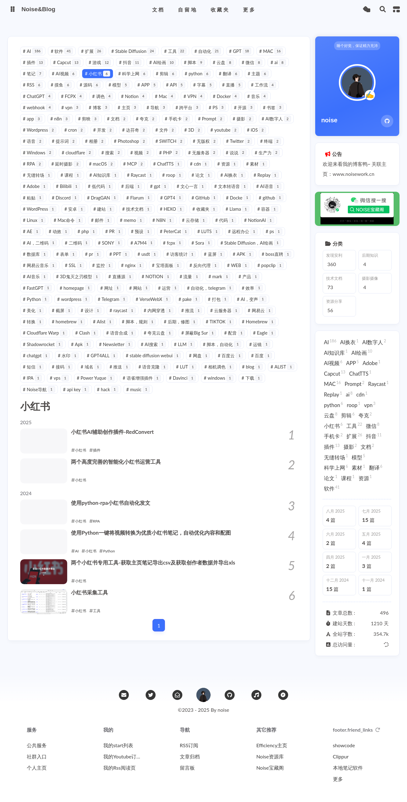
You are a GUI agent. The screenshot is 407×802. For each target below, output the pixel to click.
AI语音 (36, 205)
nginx (229, 272)
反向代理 (39, 283)
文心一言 (226, 193)
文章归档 (190, 756)
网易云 (74, 328)
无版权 (234, 148)
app (34, 125)
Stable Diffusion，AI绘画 (54, 261)
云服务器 (39, 328)
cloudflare (108, 159)
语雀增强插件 (241, 385)
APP (149, 92)
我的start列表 (118, 745)
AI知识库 (134, 182)
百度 (97, 374)
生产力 (36, 171)
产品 (93, 294)
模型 (120, 92)
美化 (101, 317)
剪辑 (167, 80)
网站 (228, 294)
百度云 (65, 374)
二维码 (141, 249)
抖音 (131, 69)
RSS (34, 92)
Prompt (212, 125)
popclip (105, 283)
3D (232, 137)
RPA (68, 171)
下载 (107, 396)
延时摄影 (100, 171)
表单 (136, 261)
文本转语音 (266, 193)
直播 (233, 92)
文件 (204, 137)
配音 (77, 351)
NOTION (260, 283)
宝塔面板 (263, 272)
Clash (166, 340)
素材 (34, 182)
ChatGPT (39, 103)
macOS (137, 171)
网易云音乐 (137, 272)
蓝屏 (34, 272)
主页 (129, 114)
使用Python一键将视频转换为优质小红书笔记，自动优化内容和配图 (157, 540)
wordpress (158, 306)
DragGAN (137, 205)
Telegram (198, 306)
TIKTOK (38, 340)
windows (74, 396)
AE (71, 238)
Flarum (174, 205)
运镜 (110, 362)
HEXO (206, 216)
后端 (166, 193)
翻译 (230, 80)
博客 (100, 114)
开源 (246, 114)
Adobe (70, 193)
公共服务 (37, 745)
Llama (271, 216)
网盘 (34, 374)
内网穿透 (226, 317)
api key (179, 396)
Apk (185, 351)
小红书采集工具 (92, 599)
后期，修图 (253, 328)
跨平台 (189, 114)
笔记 (34, 80)
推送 (212, 374)
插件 (35, 69)
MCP (169, 171)
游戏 (101, 69)
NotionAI (39, 238)
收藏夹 (239, 216)
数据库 (105, 261)
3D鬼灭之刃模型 (182, 283)
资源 (262, 171)
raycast (190, 317)
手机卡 (178, 125)
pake (274, 306)
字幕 (204, 92)
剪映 (89, 125)
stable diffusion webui (259, 362)
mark (64, 294)
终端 (34, 159)
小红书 (99, 80)
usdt (218, 261)
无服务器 (233, 159)
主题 (259, 80)
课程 (101, 182)
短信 (125, 374)
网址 (199, 294)
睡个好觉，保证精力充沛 (355, 51)
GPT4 (206, 205)
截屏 (129, 317)
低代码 (135, 193)
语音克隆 (245, 374)
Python (121, 306)
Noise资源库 (270, 756)
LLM (34, 362)
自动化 (209, 58)
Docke (272, 205)
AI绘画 (164, 69)
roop (203, 182)
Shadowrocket (147, 351)
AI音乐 (139, 283)
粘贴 (68, 205)
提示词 (92, 148)
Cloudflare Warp (124, 340)
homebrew (140, 328)
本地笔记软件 (348, 768)
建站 (137, 216)
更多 (338, 779)
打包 (34, 317)
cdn (234, 171)
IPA (131, 385)
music (240, 396)
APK (63, 272)
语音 (62, 148)
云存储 (224, 227)
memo (162, 227)
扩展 (93, 58)
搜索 (142, 159)
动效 (98, 238)
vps (158, 385)
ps (70, 249)
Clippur (341, 756)
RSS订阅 (189, 745)
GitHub (239, 205)
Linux (64, 227)
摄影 (244, 125)
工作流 (265, 92)
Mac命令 (98, 227)
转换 (105, 328)
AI (34, 58)
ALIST (102, 385)
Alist (175, 328)
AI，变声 (68, 317)
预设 (181, 238)
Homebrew (77, 340)
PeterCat (214, 238)
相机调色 (39, 385)
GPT (242, 58)
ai (279, 69)
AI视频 (65, 80)
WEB (73, 283)
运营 (257, 294)
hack (210, 396)
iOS (34, 148)
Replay (36, 193)
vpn (72, 114)
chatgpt (142, 362)
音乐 (259, 103)
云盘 (224, 69)
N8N (193, 227)
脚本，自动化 (72, 362)
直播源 (224, 283)
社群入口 (37, 756)
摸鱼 (62, 92)
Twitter (267, 148)
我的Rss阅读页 (119, 768)
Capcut (68, 69)
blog (72, 385)
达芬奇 (173, 137)
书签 (274, 114)
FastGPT (126, 294)
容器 (34, 227)
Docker (227, 103)
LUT (279, 374)
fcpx (237, 249)
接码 (154, 374)
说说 (266, 159)
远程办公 (39, 249)
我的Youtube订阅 (122, 756)
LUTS (248, 238)
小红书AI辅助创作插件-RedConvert (116, 439)
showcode (344, 745)
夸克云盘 (238, 340)
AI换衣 (263, 182)
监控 (199, 272)
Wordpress (78, 137)
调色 (104, 103)
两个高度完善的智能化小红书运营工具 (120, 469)
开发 (142, 137)
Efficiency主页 (272, 745)
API (176, 92)
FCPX (73, 103)
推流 (259, 317)
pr (163, 261)
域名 (183, 374)
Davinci (37, 396)
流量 (34, 294)
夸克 (147, 125)
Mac (166, 103)
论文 (232, 182)
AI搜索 (257, 351)
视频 (171, 159)
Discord (100, 205)
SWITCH (198, 148)
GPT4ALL (207, 362)
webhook (39, 114)
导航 (158, 114)
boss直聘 (97, 272)
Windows (68, 159)
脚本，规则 (211, 328)
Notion (135, 103)
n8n (61, 125)
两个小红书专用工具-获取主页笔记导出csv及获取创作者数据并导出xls (159, 569)
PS (218, 114)
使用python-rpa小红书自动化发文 (114, 510)
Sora (265, 249)
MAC (272, 58)
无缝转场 (68, 182)
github (36, 216)
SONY (174, 249)
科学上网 (134, 80)
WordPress (74, 216)
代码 (256, 227)
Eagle (107, 351)
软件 (63, 58)
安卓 (109, 216)
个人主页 (37, 768)
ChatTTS (202, 171)
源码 (91, 92)
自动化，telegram (47, 306)
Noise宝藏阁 (270, 768)
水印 (173, 362)
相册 (124, 148)
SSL (171, 272)
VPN (195, 103)
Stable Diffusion (135, 58)
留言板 (187, 768)
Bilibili (103, 193)
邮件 (131, 227)
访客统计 (251, 261)
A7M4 (206, 249)
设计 (158, 317)
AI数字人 (39, 137)
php (127, 238)
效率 (89, 306)
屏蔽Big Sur (41, 351)
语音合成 (200, 340)
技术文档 (171, 216)
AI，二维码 (103, 249)
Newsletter (219, 351)
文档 (118, 125)
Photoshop (159, 148)
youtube (263, 137)
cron (113, 137)
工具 (177, 58)
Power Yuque (195, 385)
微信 (253, 69)
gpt (194, 193)
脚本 (195, 69)
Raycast (170, 182)
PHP (199, 159)
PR (153, 238)
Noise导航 (142, 396)
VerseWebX (238, 306)
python (199, 80)
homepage (165, 294)
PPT (190, 261)
